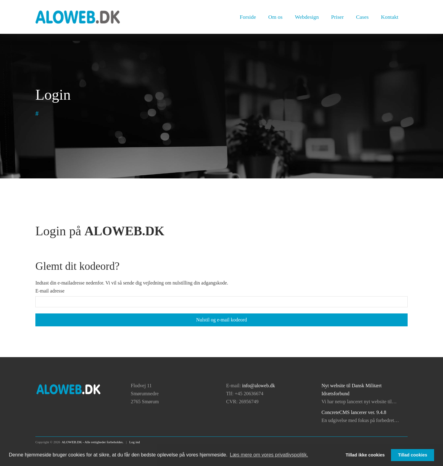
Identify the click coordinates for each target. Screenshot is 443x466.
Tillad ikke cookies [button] (365, 454)
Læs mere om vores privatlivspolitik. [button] (269, 454)
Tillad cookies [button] (412, 454)
